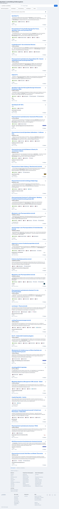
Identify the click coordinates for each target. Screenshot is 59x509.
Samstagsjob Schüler (38, 483)
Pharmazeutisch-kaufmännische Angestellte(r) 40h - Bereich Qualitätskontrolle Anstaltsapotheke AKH (27, 59)
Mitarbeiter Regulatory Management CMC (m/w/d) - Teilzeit (27, 381)
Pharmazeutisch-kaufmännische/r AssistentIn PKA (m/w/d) (27, 116)
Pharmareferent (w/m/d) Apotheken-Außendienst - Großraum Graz (28, 133)
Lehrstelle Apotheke (26, 479)
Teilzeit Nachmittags (38, 482)
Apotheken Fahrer (25, 475)
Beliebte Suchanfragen (15, 470)
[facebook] (47, 495)
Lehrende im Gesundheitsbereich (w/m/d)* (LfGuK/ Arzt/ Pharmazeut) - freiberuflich (26, 411)
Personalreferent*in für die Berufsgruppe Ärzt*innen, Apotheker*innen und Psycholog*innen (25, 29)
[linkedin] (55, 495)
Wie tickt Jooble (16, 501)
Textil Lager (36, 474)
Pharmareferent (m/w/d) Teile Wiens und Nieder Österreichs (27, 453)
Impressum (36, 502)
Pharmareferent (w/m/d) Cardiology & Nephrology (25, 180)
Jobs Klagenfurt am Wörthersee (15, 482)
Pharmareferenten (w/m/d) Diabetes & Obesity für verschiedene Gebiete (25, 150)
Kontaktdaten (16, 498)
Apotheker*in (15, 16)
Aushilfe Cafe (37, 478)
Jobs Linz (12, 475)
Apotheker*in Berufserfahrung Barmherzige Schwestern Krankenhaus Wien (26, 88)
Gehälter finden (37, 503)
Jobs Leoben (12, 486)
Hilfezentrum (16, 497)
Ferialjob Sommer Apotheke (27, 486)
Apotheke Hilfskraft (26, 482)
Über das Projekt (16, 496)
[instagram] (50, 495)
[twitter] (52, 495)
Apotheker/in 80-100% (18, 104)
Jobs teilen (26, 496)
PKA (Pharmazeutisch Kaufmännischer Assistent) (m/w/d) (27, 441)
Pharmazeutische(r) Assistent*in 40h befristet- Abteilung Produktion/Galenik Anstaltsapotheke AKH (27, 198)
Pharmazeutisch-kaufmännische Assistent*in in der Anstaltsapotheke (25, 291)
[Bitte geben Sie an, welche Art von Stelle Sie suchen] (10, 5)
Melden (44, 24)
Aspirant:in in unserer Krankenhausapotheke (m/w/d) (25, 243)
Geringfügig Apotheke (26, 484)
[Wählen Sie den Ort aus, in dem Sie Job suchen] (31, 5)
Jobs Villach (12, 483)
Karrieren (15, 504)
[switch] (46, 11)
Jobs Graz (12, 478)
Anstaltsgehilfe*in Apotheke (19, 367)
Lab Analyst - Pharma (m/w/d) (19, 306)
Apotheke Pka (25, 474)
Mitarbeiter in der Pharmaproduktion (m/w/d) (23, 213)
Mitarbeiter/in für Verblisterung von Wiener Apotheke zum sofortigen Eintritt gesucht (27, 351)
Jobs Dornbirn (13, 484)
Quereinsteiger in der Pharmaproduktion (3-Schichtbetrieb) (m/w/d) (27, 228)
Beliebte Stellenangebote (14, 489)
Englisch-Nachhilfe (38, 484)
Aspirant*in (15, 74)
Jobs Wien (12, 474)
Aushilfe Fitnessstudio (38, 479)
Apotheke (24, 483)
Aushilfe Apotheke (25, 478)
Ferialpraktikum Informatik (39, 486)
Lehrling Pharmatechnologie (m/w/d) (21, 320)
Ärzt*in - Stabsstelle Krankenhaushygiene (22, 336)
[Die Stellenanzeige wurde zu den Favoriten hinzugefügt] (45, 16)
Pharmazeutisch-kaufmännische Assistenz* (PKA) (25, 426)
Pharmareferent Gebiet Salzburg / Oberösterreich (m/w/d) (27, 166)
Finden (56, 5)
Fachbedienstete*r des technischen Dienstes (23, 44)
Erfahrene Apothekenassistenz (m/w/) (21, 259)
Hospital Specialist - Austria (19, 397)
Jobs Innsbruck (13, 479)
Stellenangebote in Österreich (39, 497)
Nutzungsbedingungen (38, 498)
